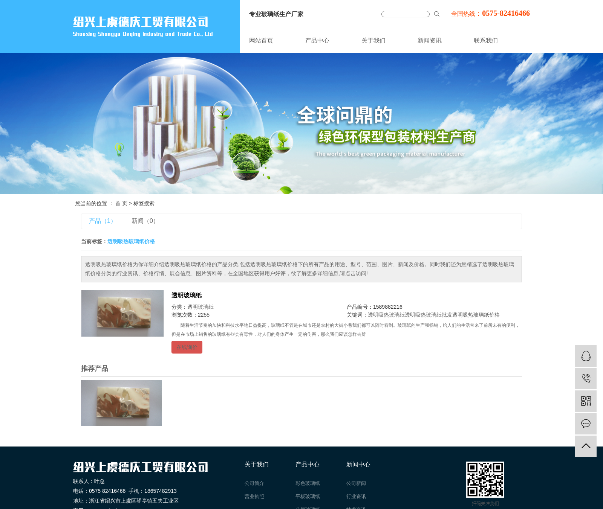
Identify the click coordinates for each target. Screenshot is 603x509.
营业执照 (254, 496)
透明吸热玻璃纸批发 (428, 315)
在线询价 (186, 347)
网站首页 (261, 40)
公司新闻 (356, 483)
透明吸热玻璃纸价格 (476, 315)
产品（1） (102, 221)
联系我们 (486, 40)
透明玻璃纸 (186, 295)
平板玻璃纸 (307, 496)
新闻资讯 (430, 40)
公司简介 (254, 483)
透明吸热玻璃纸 (386, 315)
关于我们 (373, 40)
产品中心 (317, 40)
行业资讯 (356, 496)
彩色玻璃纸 (307, 483)
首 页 (121, 203)
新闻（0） (145, 221)
